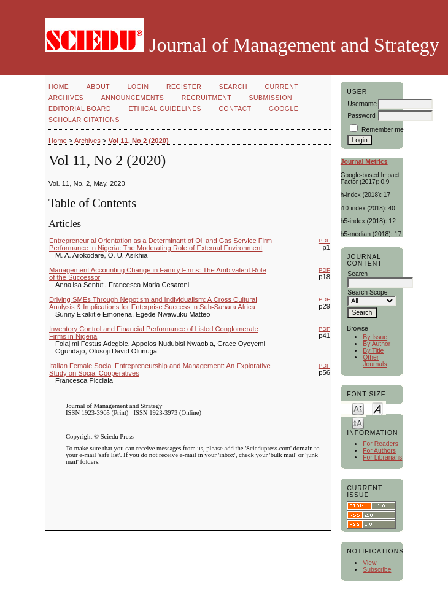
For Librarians (382, 457)
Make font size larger (358, 422)
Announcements (132, 97)
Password (361, 115)
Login (138, 86)
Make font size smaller (358, 408)
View (369, 563)
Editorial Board (79, 109)
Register (183, 86)
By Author (376, 344)
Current (281, 86)
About (98, 86)
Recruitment (206, 97)
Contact (235, 109)
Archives (65, 97)
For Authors (379, 450)
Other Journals (375, 361)
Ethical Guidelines (164, 109)
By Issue (375, 337)
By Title (373, 350)
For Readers (380, 444)
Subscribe (377, 569)
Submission (270, 97)
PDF (324, 240)
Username (362, 104)
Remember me (382, 129)
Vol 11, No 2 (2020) (139, 140)
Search (233, 86)
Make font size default (377, 408)
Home (58, 86)
